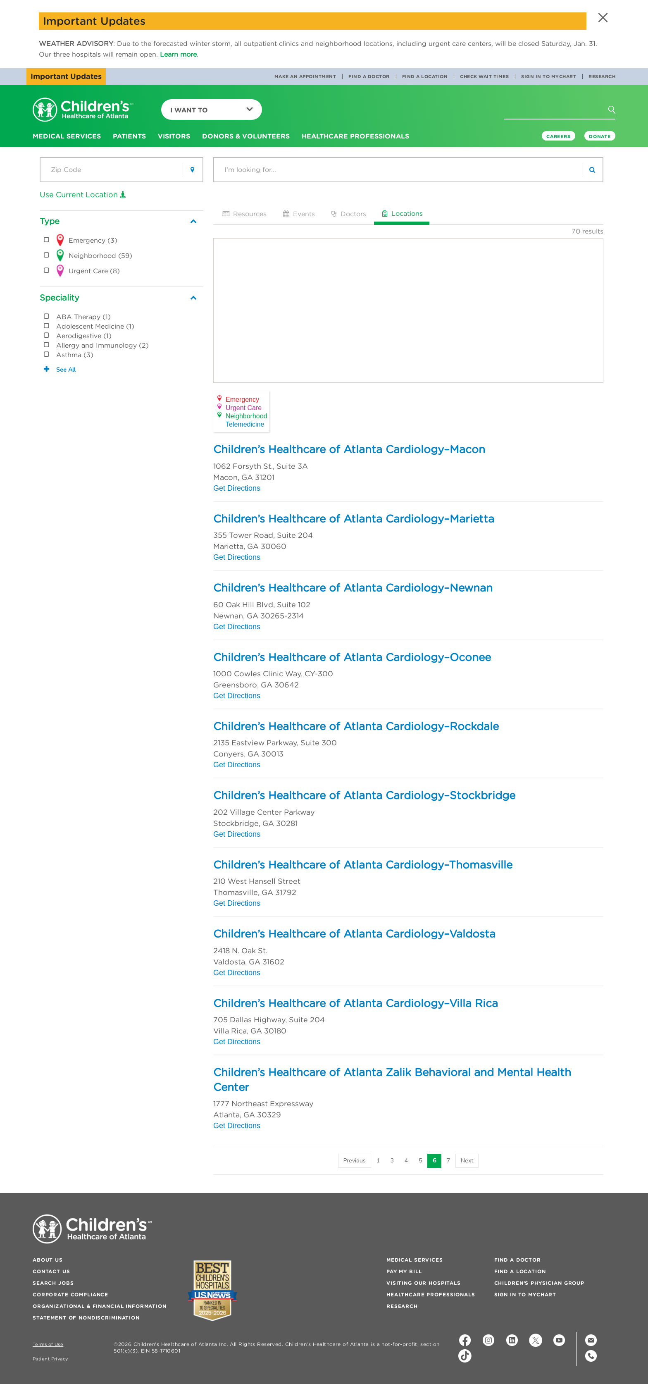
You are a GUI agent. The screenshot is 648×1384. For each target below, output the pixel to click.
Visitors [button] (174, 136)
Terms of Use (48, 1344)
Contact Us (51, 1271)
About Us (48, 1260)
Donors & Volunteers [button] (246, 136)
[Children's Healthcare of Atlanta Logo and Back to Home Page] (83, 110)
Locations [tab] (402, 213)
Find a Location (425, 76)
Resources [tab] (243, 214)
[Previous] (354, 1161)
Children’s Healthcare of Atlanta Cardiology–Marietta (353, 518)
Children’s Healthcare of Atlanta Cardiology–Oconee (352, 657)
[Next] (467, 1161)
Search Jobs (53, 1283)
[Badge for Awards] (212, 1290)
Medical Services (414, 1260)
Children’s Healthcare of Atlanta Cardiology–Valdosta (354, 933)
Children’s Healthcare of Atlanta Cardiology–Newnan (353, 587)
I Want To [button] (211, 110)
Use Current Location (83, 194)
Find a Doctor (369, 76)
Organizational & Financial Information (100, 1306)
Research (601, 76)
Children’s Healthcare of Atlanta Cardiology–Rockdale (356, 726)
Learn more (178, 54)
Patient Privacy (50, 1359)
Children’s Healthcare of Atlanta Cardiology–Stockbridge (364, 795)
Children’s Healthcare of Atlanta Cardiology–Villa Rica (355, 1003)
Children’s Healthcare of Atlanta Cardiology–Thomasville (362, 864)
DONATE (600, 136)
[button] (602, 17)
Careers (558, 136)
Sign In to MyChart (548, 76)
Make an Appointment (305, 76)
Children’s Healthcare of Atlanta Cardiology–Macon (349, 449)
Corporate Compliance (70, 1294)
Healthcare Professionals (430, 1294)
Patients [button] (129, 136)
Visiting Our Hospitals (423, 1283)
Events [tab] (298, 214)
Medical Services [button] (67, 136)
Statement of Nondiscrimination (86, 1318)
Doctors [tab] (348, 214)
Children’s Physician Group (539, 1283)
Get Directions (236, 488)
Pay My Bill (404, 1271)
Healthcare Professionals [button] (355, 136)
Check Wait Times (484, 76)
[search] (592, 169)
